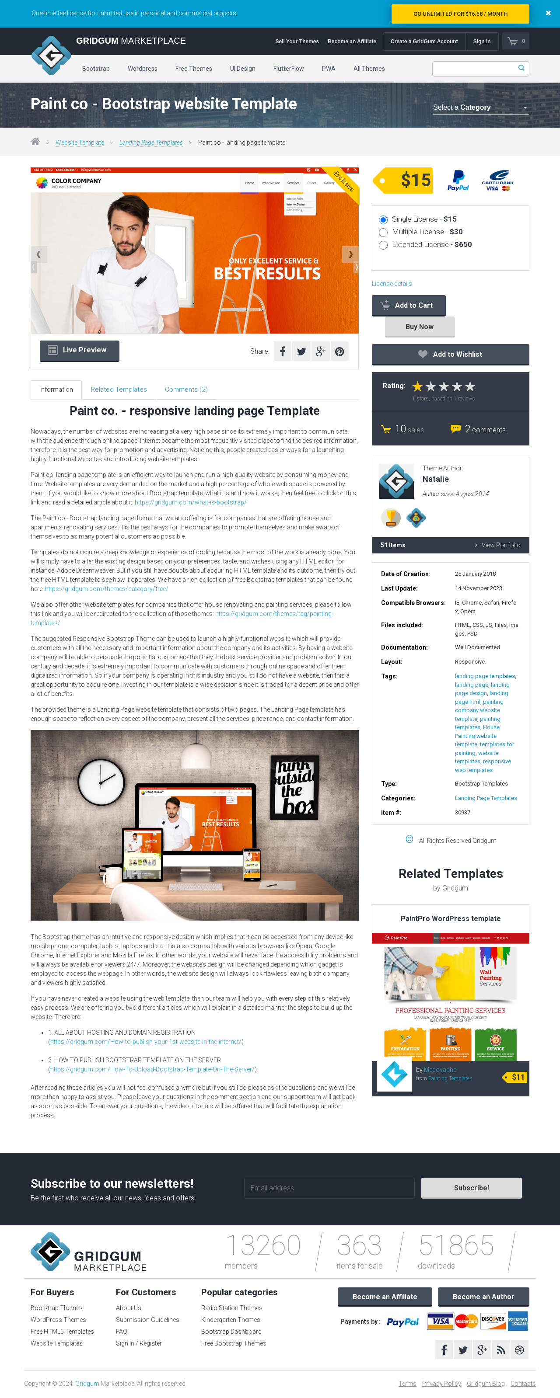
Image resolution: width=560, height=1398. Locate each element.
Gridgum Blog (486, 1384)
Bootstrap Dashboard (231, 1332)
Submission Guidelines (147, 1320)
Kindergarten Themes (230, 1320)
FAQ (121, 1332)
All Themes (369, 68)
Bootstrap (96, 68)
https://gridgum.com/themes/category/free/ (106, 589)
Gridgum (87, 1384)
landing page (471, 685)
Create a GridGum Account (424, 41)
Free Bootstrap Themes (233, 1344)
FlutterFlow (288, 68)
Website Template (80, 142)
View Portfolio (498, 545)
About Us (128, 1308)
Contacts (523, 1384)
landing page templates (485, 676)
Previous (39, 254)
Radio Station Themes (231, 1308)
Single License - (424, 219)
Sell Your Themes (297, 41)
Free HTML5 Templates (62, 1332)
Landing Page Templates (151, 142)
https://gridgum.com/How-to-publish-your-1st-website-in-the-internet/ (146, 1042)
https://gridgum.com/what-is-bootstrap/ (191, 503)
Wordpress (143, 68)
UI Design (243, 68)
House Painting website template (477, 736)
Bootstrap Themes (57, 1308)
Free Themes (193, 68)
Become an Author (483, 1298)
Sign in (481, 41)
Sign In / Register (139, 1344)
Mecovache (440, 1069)
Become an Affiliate (351, 41)
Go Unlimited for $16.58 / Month (460, 13)
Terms (407, 1384)
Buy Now (420, 327)
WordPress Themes (58, 1320)
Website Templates (57, 1344)
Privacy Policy (441, 1384)
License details (392, 283)
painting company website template (479, 710)
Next (350, 254)
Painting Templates (450, 1078)
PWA (329, 68)
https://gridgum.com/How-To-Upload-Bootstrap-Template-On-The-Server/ (152, 1070)
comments (485, 430)
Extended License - (432, 244)
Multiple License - (427, 231)
